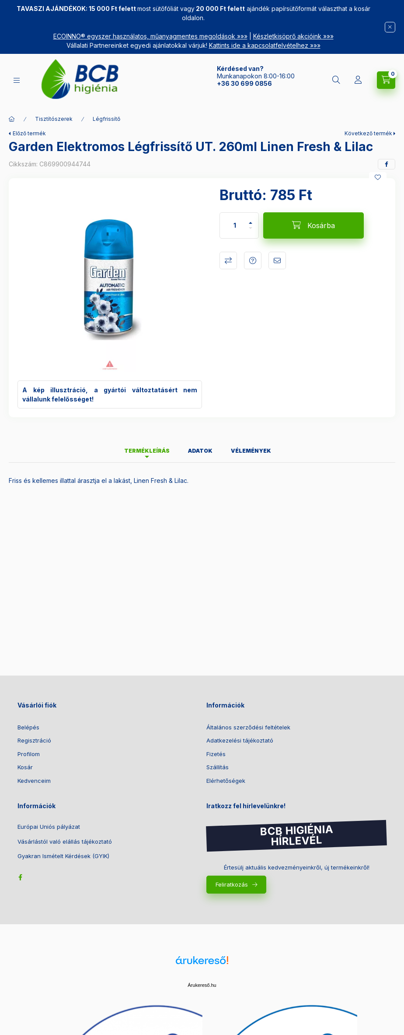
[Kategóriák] (16, 80)
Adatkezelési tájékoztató (239, 740)
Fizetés (216, 753)
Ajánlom (277, 260)
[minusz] (250, 231)
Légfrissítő (106, 119)
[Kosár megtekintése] (386, 80)
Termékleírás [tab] (147, 450)
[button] (109, 279)
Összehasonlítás (228, 260)
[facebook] (386, 164)
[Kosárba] (313, 225)
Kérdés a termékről (252, 260)
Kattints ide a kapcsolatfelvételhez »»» (264, 45)
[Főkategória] (12, 119)
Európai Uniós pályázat (48, 827)
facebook (20, 877)
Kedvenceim (34, 780)
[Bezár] (390, 27)
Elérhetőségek (225, 780)
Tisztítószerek (54, 119)
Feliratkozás (232, 884)
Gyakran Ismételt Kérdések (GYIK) (63, 856)
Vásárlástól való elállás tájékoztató (64, 841)
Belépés (28, 727)
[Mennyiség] (235, 225)
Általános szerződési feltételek (248, 727)
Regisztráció (34, 740)
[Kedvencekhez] (378, 177)
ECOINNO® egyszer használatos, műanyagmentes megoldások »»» (150, 36)
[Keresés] (336, 80)
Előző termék (29, 133)
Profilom (28, 753)
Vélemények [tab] (251, 450)
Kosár (25, 767)
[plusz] (250, 219)
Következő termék (368, 133)
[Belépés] (358, 80)
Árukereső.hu (202, 985)
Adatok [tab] (200, 450)
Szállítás (217, 767)
